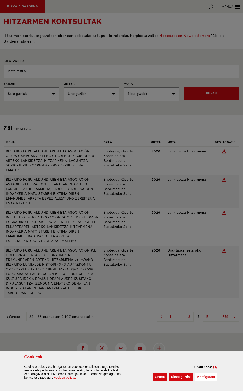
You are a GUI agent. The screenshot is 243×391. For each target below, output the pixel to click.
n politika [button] (65, 377)
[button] (215, 367)
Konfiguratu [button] (207, 376)
